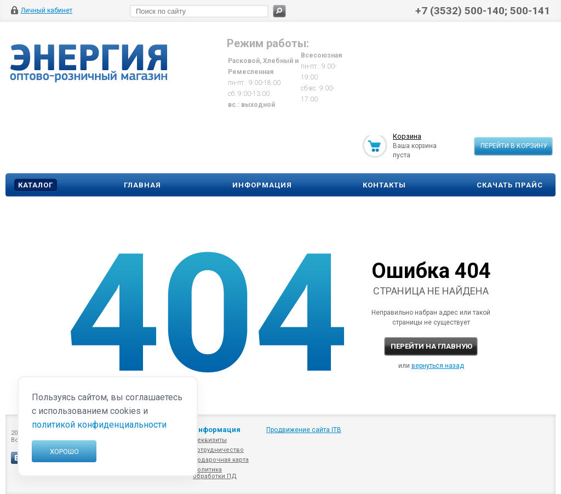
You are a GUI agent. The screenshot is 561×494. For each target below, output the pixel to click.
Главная (142, 185)
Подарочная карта (221, 459)
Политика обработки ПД (215, 473)
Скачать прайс (510, 185)
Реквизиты (210, 440)
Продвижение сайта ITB (303, 430)
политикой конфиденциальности (99, 424)
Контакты (384, 185)
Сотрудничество (218, 449)
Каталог (35, 185)
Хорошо (64, 451)
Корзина (407, 137)
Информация (262, 185)
